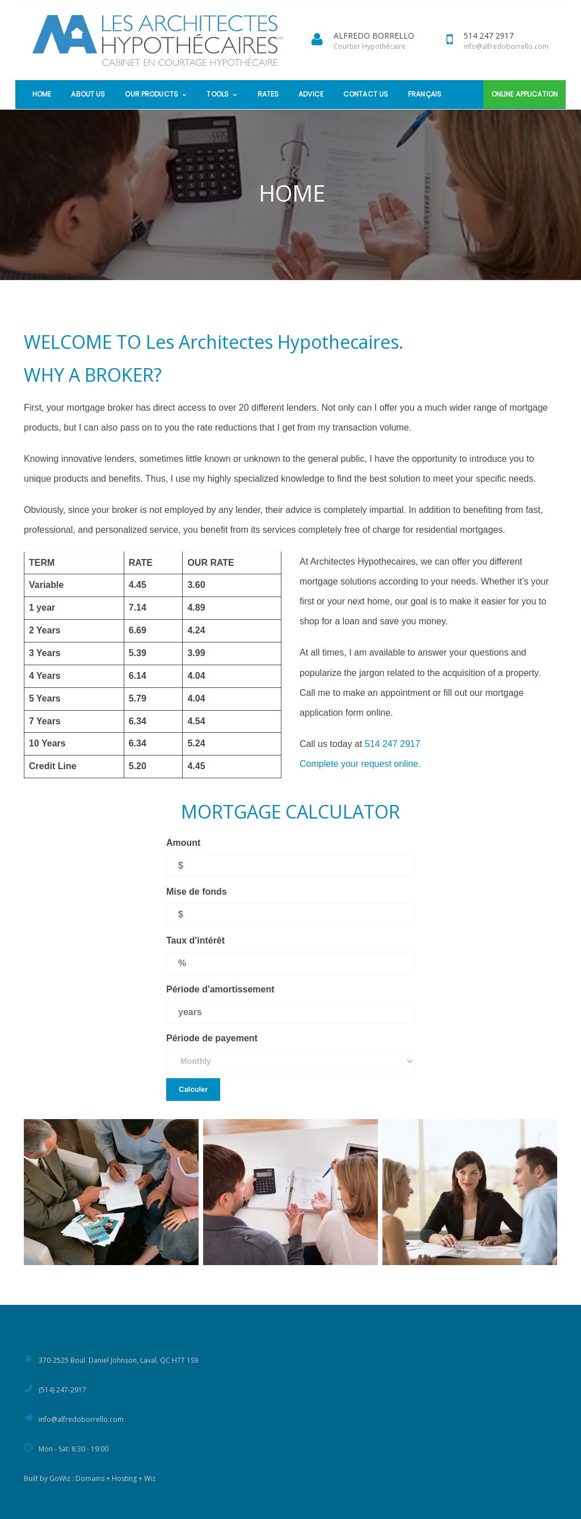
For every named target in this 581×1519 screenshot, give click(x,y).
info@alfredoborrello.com (506, 46)
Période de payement (212, 1038)
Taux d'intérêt (195, 940)
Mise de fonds (196, 891)
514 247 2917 (392, 744)
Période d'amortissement (220, 989)
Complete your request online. (360, 764)
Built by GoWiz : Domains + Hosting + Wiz (89, 1478)
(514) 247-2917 (62, 1390)
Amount (183, 843)
